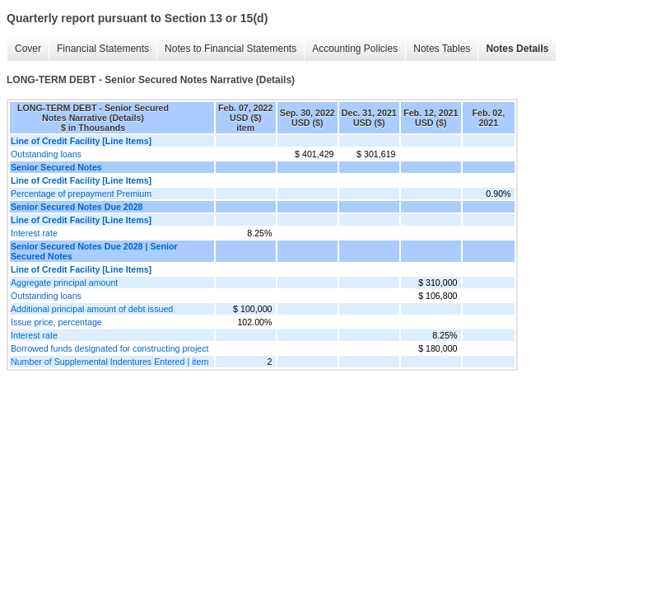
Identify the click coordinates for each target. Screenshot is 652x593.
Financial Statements (103, 48)
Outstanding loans (46, 154)
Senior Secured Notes (56, 167)
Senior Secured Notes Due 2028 (77, 207)
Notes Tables (441, 48)
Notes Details (517, 48)
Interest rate (34, 233)
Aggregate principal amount (64, 282)
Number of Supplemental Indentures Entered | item (109, 362)
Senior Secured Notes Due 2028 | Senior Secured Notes (94, 251)
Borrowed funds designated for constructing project (110, 348)
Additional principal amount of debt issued (92, 309)
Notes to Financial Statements (230, 48)
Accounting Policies (355, 48)
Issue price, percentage (56, 322)
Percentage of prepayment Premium (81, 193)
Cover (28, 48)
